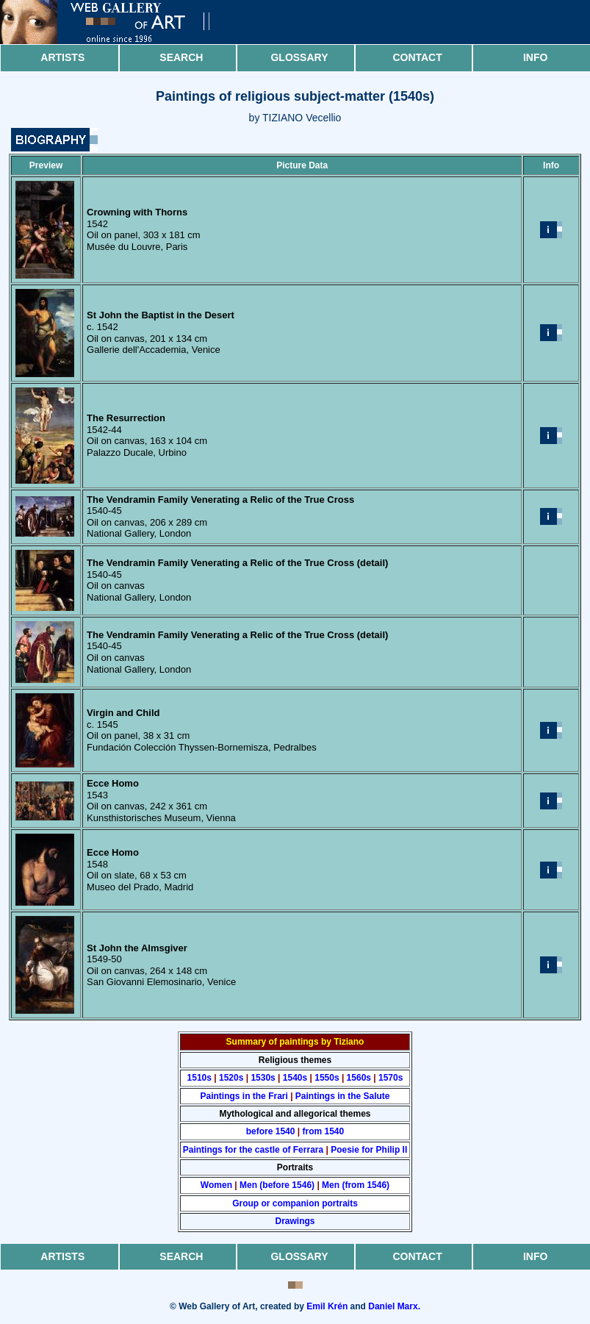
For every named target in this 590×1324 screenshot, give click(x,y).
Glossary (299, 57)
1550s (326, 1078)
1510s (199, 1078)
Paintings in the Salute (342, 1096)
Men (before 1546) (277, 1185)
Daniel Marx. (394, 1306)
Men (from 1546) (355, 1185)
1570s (390, 1078)
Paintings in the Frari (243, 1096)
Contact (417, 57)
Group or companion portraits (295, 1203)
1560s (359, 1078)
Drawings (294, 1221)
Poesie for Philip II (369, 1150)
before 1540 (270, 1131)
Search (181, 57)
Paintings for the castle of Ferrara (253, 1150)
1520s (231, 1078)
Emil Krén (327, 1306)
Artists (62, 57)
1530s (263, 1078)
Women (216, 1185)
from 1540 (324, 1131)
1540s (295, 1078)
